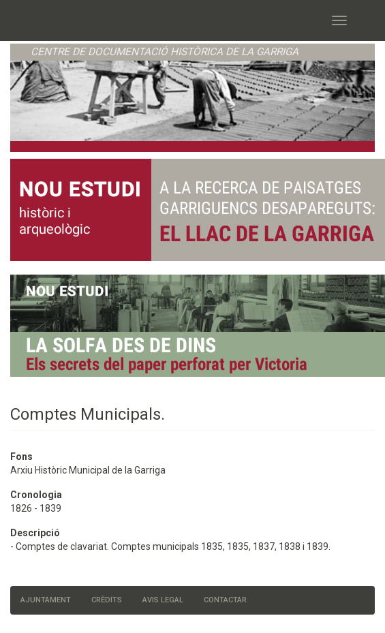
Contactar (225, 600)
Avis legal (162, 600)
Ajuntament (45, 600)
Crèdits (106, 600)
